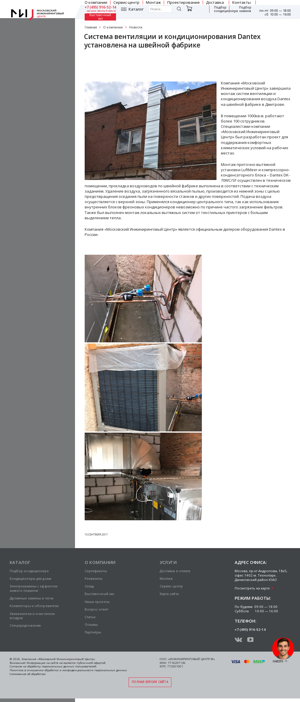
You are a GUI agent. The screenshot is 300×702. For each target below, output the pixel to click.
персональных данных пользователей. (69, 666)
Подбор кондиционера (226, 9)
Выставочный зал (100, 17)
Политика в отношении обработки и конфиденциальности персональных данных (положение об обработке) (68, 672)
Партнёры (93, 632)
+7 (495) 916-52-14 (100, 7)
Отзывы (91, 624)
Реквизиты (94, 578)
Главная (91, 27)
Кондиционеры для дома (30, 578)
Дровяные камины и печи (32, 598)
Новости (135, 27)
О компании (113, 27)
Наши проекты (97, 601)
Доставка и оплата (175, 571)
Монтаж (166, 578)
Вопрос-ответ (96, 609)
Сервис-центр (171, 586)
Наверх (278, 661)
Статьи (90, 617)
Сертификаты (102, 62)
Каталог (136, 9)
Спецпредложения (25, 625)
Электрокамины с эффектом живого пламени (34, 588)
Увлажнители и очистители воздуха (32, 615)
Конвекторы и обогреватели (34, 606)
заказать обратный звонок (101, 11)
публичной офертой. (91, 663)
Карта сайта (169, 593)
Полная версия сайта (150, 682)
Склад (89, 586)
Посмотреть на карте (252, 588)
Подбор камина (245, 9)
